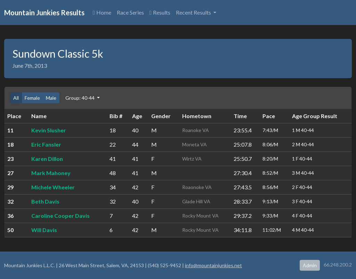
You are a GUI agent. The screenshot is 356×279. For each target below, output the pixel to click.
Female (32, 98)
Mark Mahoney (51, 173)
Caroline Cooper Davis (60, 215)
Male (51, 98)
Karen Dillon (47, 158)
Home (102, 12)
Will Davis (44, 230)
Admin (310, 265)
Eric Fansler (46, 144)
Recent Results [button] (194, 12)
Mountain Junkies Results (44, 12)
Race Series (130, 12)
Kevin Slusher (48, 130)
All (16, 98)
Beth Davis (45, 201)
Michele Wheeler (53, 187)
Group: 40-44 (80, 98)
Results (159, 12)
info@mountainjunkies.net (213, 265)
